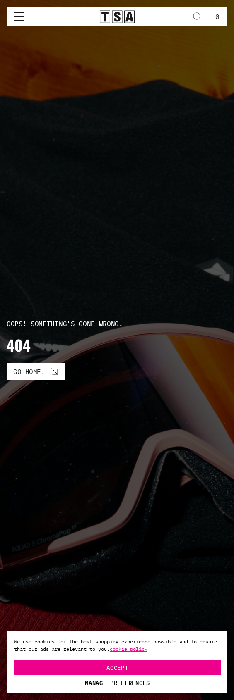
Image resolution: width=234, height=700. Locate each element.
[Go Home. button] (36, 371)
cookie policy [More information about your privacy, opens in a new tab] (128, 649)
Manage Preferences (117, 683)
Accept (117, 667)
